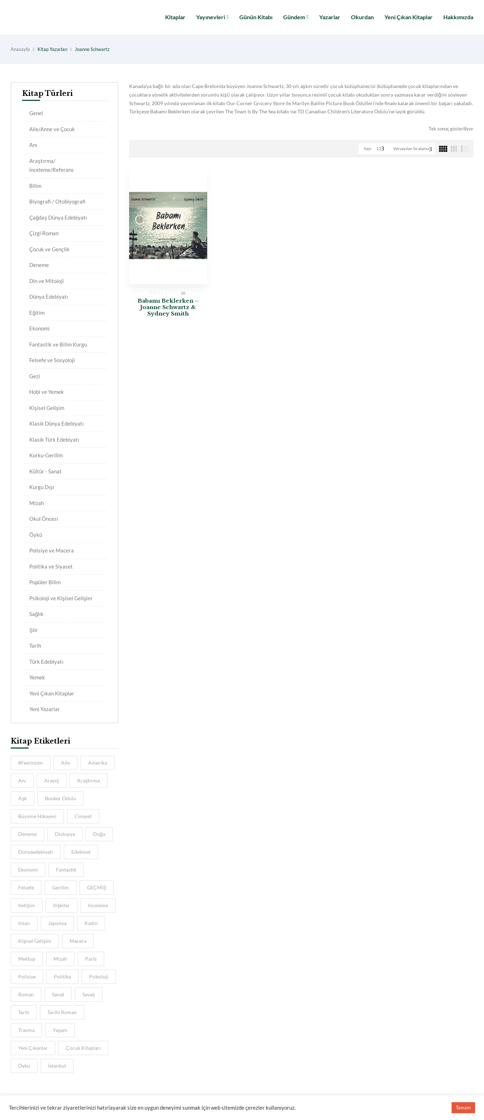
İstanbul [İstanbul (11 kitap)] (57, 1066)
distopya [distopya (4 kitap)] (65, 834)
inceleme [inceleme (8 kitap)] (98, 905)
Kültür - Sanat (45, 471)
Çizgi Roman (43, 233)
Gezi (34, 376)
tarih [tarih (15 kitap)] (23, 1012)
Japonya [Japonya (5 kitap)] (57, 923)
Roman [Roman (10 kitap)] (26, 994)
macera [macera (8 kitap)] (78, 941)
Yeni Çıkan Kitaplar (51, 693)
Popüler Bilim (45, 582)
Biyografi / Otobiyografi (57, 201)
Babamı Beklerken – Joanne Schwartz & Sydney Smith (168, 307)
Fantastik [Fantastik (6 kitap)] (66, 870)
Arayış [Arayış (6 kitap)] (51, 780)
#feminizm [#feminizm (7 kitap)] (30, 763)
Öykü (35, 534)
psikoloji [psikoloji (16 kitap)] (98, 976)
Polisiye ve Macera (51, 550)
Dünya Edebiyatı (48, 296)
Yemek (37, 677)
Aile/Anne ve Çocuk (52, 129)
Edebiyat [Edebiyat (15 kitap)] (81, 852)
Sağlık (36, 614)
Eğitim (37, 312)
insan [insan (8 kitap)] (24, 923)
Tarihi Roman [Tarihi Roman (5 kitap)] (62, 1012)
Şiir (33, 630)
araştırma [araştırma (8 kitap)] (88, 780)
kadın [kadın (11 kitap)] (91, 923)
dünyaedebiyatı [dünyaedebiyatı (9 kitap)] (35, 852)
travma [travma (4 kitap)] (26, 1030)
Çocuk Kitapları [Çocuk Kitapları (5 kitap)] (83, 1048)
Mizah (36, 503)
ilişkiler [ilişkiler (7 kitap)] (61, 905)
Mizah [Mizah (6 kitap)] (60, 959)
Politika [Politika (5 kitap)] (62, 976)
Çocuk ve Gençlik (49, 249)
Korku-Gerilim (46, 455)
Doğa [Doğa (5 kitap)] (99, 834)
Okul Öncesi (43, 518)
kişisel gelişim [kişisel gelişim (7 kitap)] (34, 941)
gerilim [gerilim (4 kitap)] (60, 887)
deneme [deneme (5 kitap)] (27, 834)
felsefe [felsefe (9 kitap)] (26, 887)
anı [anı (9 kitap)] (22, 780)
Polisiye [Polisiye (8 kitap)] (27, 976)
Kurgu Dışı (41, 487)
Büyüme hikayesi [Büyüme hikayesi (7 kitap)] (37, 816)
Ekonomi (39, 328)
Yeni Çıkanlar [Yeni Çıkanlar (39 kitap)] (33, 1048)
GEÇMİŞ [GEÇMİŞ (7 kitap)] (96, 887)
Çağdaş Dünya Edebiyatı (58, 217)
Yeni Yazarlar (44, 709)
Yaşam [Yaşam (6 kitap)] (60, 1030)
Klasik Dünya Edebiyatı (56, 423)
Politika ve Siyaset (51, 566)
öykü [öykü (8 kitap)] (24, 1066)
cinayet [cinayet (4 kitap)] (83, 816)
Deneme (39, 265)
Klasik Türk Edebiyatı (54, 439)
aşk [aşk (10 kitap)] (22, 798)
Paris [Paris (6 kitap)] (91, 959)
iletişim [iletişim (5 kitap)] (26, 905)
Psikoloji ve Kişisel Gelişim (60, 598)
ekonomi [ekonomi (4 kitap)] (28, 870)
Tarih (35, 645)
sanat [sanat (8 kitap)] (58, 994)
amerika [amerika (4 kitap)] (97, 763)
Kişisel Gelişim (46, 408)
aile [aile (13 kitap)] (65, 763)
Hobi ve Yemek (46, 392)
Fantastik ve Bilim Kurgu (58, 344)
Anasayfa (20, 49)
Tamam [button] (463, 1107)
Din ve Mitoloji (46, 281)
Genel (36, 113)
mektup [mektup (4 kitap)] (26, 959)
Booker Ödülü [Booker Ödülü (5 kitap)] (60, 798)
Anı (33, 145)
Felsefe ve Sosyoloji (52, 360)
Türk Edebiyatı (46, 661)
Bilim (35, 186)
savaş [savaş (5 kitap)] (88, 994)
